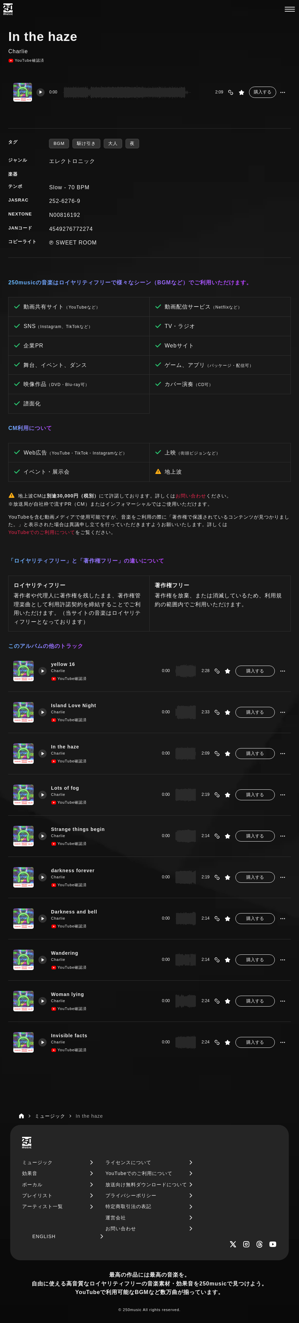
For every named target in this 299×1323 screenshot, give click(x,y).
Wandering (66, 952)
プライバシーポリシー (130, 1195)
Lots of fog (66, 787)
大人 (113, 143)
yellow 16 (64, 664)
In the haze (66, 746)
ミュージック (37, 1162)
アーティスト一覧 (42, 1206)
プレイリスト (37, 1195)
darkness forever (74, 870)
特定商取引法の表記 (128, 1206)
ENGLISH (43, 1236)
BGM (59, 143)
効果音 (29, 1173)
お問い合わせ (191, 496)
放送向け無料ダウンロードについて (146, 1184)
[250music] (8, 9)
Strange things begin (79, 829)
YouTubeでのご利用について (41, 532)
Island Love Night (75, 705)
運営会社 (115, 1217)
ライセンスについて (128, 1162)
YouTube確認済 (26, 61)
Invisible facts (70, 1035)
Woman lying (69, 994)
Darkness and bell (76, 911)
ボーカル (32, 1184)
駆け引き (86, 143)
